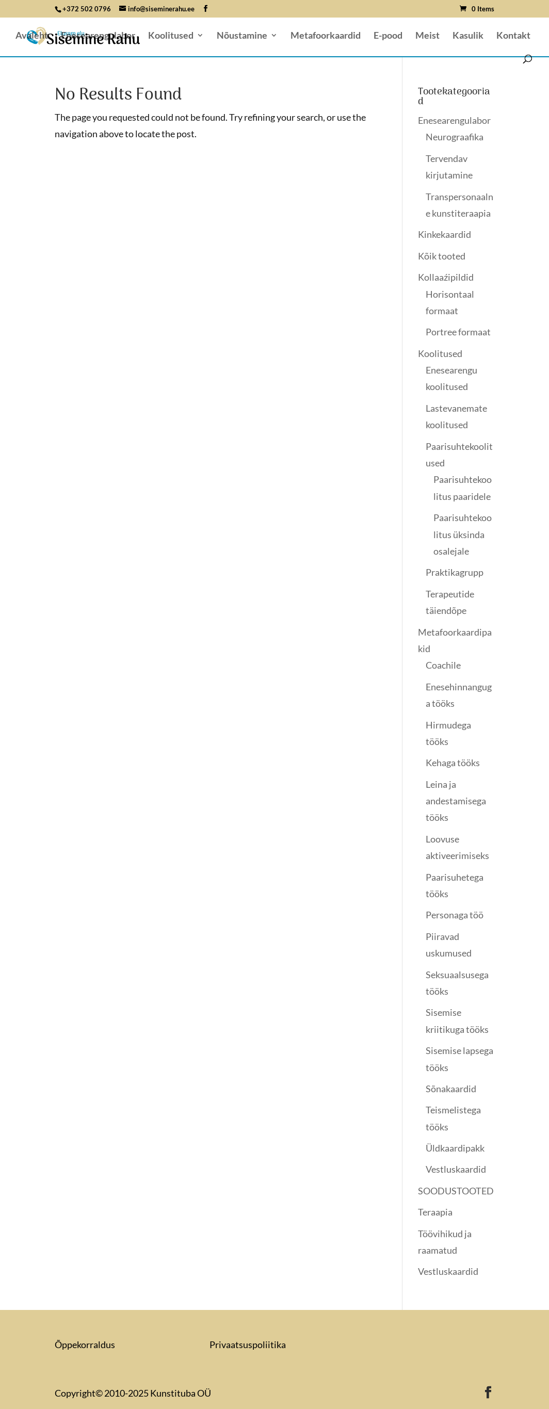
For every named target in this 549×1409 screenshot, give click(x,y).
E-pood (388, 36)
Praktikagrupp (454, 572)
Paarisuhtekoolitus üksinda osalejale (462, 534)
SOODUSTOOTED (456, 1190)
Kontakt (513, 36)
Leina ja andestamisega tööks (456, 801)
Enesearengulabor (98, 36)
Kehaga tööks (453, 762)
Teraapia (435, 1212)
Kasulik (468, 36)
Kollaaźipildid (446, 277)
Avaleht (31, 36)
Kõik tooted (441, 256)
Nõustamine (242, 36)
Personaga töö (454, 914)
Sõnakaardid (451, 1088)
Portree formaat (458, 331)
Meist (427, 36)
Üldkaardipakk (455, 1148)
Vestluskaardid (456, 1169)
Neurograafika (454, 136)
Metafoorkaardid (325, 36)
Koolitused (170, 36)
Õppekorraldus (85, 1344)
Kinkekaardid (444, 234)
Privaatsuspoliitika (247, 1344)
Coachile (443, 665)
